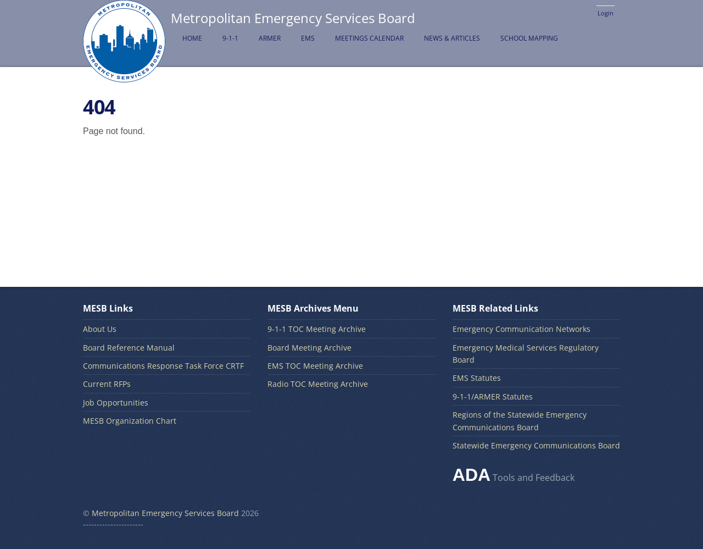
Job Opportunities (115, 402)
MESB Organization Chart (129, 420)
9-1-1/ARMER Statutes (493, 396)
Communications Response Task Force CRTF (163, 366)
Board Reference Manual (129, 347)
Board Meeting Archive (309, 347)
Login (605, 13)
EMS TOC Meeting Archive (315, 366)
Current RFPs (107, 384)
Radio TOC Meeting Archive (317, 384)
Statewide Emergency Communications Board (536, 445)
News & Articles (452, 38)
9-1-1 (230, 38)
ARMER (270, 38)
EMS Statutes (477, 378)
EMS (308, 38)
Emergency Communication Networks (521, 329)
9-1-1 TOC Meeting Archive (316, 329)
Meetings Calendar (369, 38)
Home (192, 38)
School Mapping (529, 38)
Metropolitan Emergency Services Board (165, 513)
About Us (99, 329)
